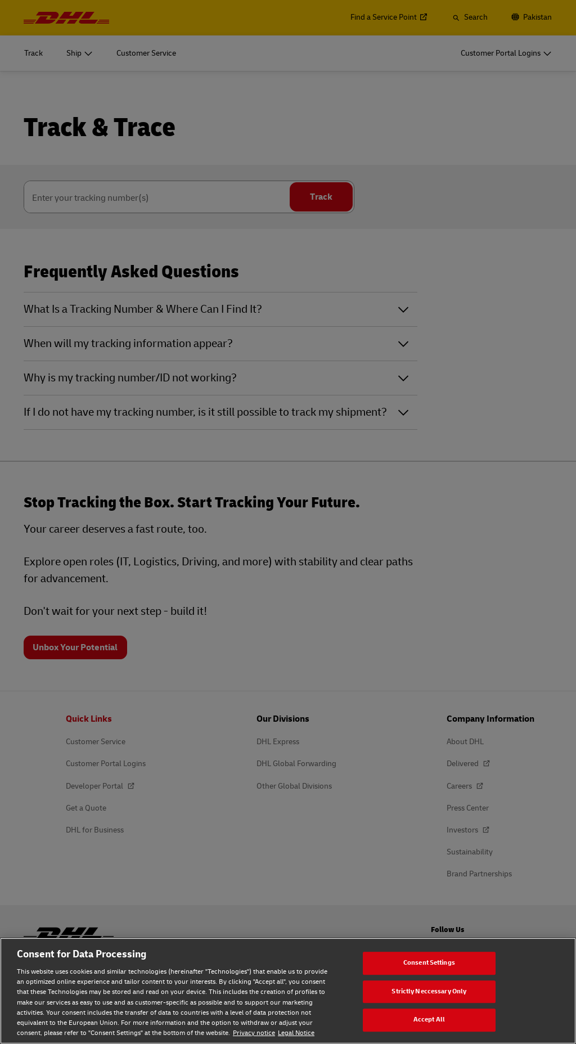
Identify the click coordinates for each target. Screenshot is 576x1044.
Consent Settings (429, 962)
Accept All (429, 1019)
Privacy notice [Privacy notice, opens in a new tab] (254, 1033)
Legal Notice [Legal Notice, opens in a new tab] (296, 1033)
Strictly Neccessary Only (429, 991)
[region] (288, 991)
